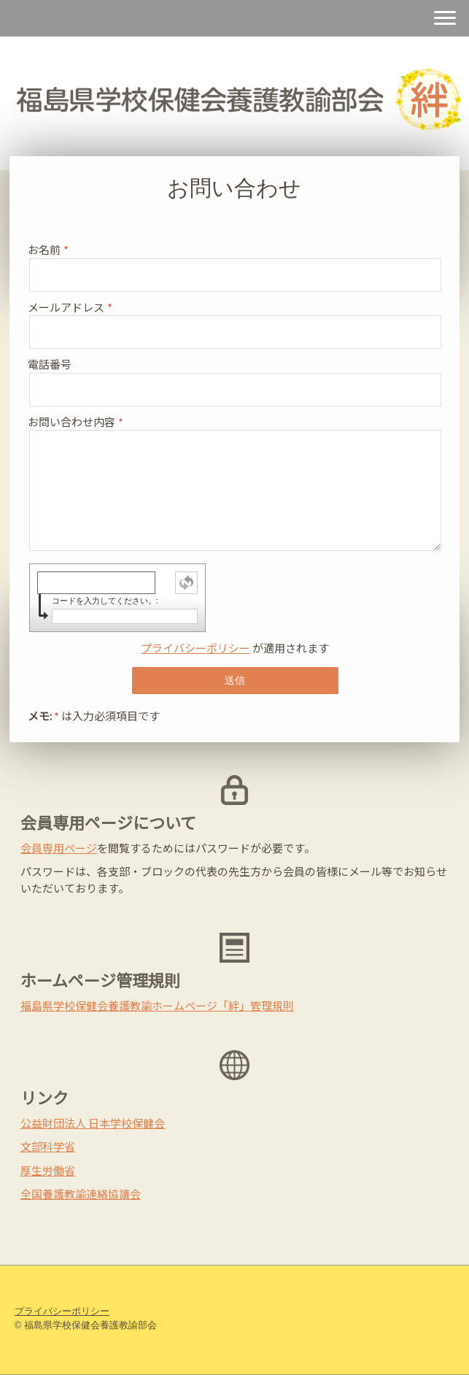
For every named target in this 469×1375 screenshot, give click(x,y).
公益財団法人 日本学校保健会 (92, 1123)
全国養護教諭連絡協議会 (80, 1193)
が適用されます (235, 647)
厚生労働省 (47, 1170)
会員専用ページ (58, 847)
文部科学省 (47, 1146)
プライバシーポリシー (195, 647)
